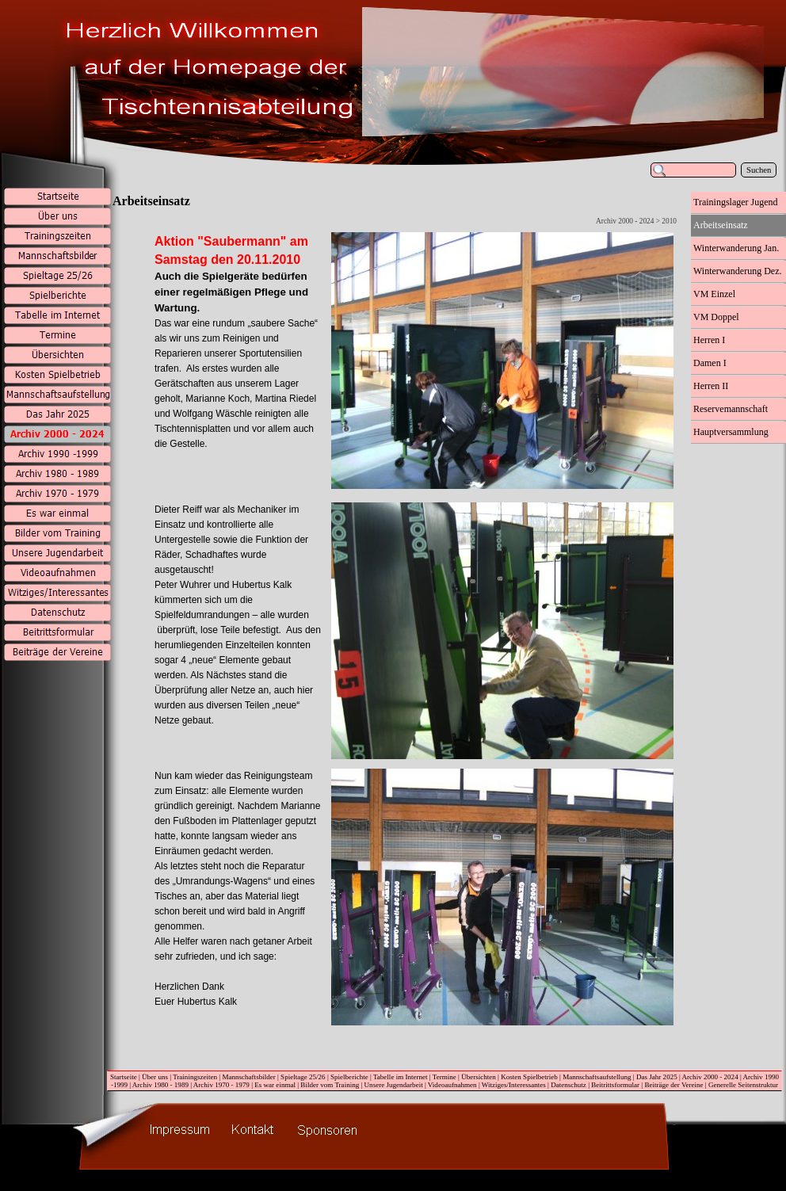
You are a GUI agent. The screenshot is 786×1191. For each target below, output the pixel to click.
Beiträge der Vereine (673, 1085)
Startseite (123, 1077)
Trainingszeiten (195, 1077)
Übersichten (478, 1077)
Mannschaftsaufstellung (597, 1077)
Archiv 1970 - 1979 (221, 1085)
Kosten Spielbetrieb (529, 1077)
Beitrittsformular (615, 1085)
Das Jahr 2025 (656, 1077)
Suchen (758, 170)
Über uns (155, 1077)
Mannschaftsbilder (248, 1077)
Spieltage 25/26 (303, 1077)
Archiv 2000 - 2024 (710, 1077)
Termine (444, 1077)
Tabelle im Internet (400, 1077)
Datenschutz (568, 1085)
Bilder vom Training (329, 1085)
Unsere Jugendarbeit (393, 1085)
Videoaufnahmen (452, 1085)
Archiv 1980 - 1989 (160, 1085)
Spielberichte (349, 1077)
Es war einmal (275, 1085)
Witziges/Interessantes (514, 1085)
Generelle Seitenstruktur (743, 1085)
